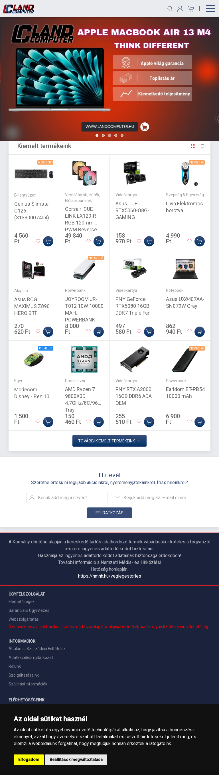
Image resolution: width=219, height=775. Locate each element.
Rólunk (15, 666)
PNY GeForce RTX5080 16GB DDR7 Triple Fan (133, 306)
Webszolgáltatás (24, 619)
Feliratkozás (109, 513)
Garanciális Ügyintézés (29, 610)
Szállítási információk (28, 684)
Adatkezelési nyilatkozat (31, 657)
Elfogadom (28, 759)
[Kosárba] (48, 241)
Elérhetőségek (22, 601)
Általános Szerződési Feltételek (37, 648)
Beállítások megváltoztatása (76, 759)
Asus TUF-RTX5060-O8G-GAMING (132, 210)
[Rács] (193, 146)
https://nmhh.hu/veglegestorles (109, 576)
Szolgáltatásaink (24, 675)
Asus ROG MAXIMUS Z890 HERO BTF (32, 306)
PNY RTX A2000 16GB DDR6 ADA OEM (133, 396)
